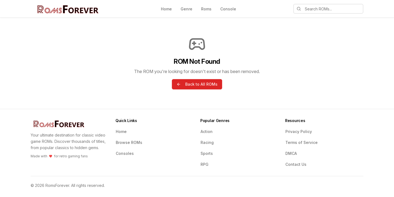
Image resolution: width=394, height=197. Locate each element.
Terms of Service (301, 142)
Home (166, 9)
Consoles (125, 153)
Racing (207, 142)
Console (228, 9)
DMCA (291, 153)
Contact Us (295, 164)
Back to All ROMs (197, 84)
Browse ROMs (129, 142)
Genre (186, 9)
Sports (207, 153)
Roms (206, 9)
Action (207, 131)
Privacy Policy (298, 131)
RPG (204, 164)
